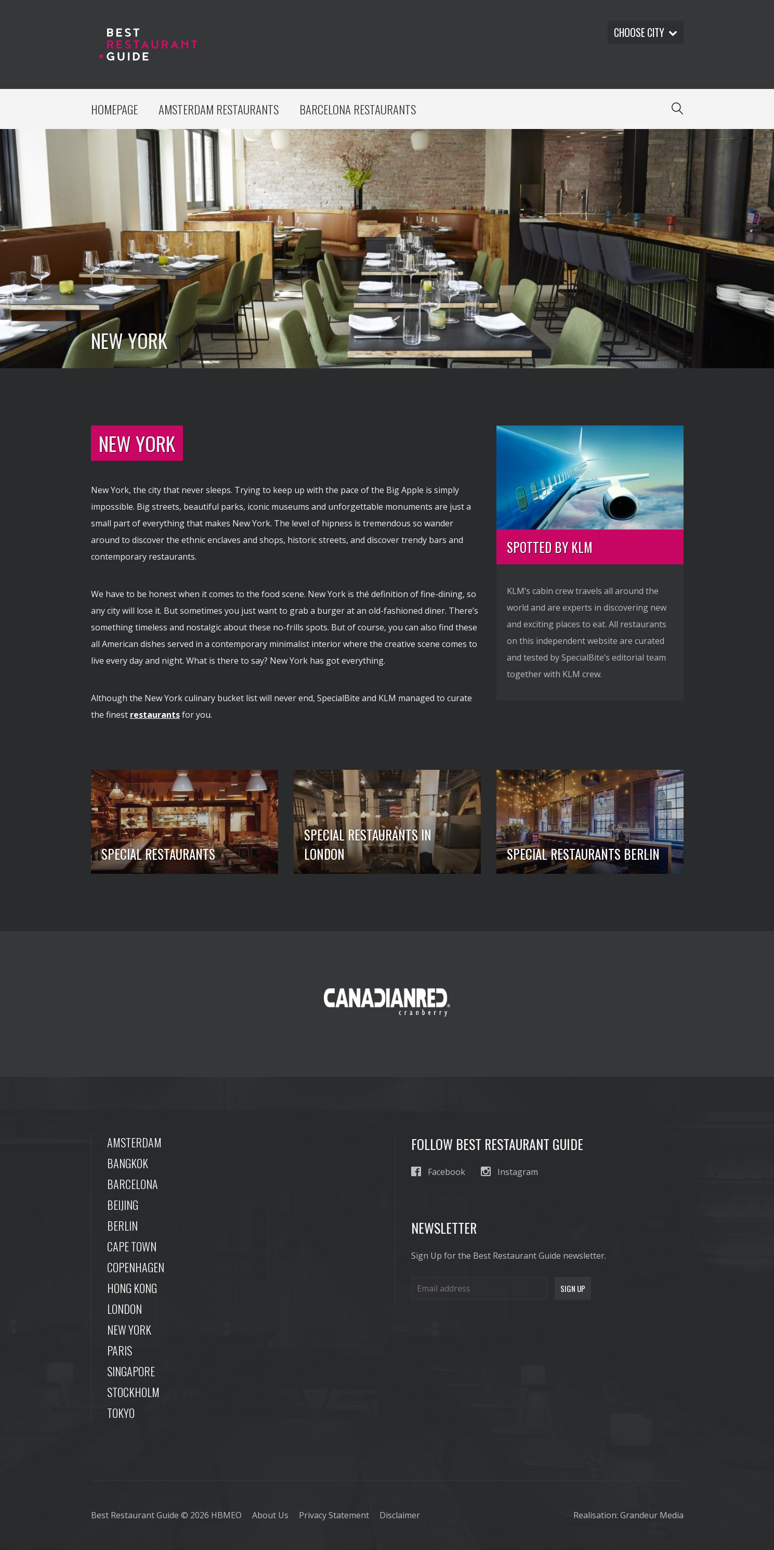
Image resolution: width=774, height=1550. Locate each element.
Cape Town (131, 1246)
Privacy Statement (334, 1515)
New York (129, 1330)
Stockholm (133, 1392)
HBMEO (226, 1515)
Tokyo (121, 1413)
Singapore (131, 1371)
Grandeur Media (652, 1515)
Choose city (644, 33)
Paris (119, 1350)
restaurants (155, 715)
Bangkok (127, 1163)
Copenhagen (135, 1267)
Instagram (509, 1172)
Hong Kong (132, 1288)
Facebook (438, 1172)
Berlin (122, 1226)
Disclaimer (399, 1515)
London (124, 1309)
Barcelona (132, 1184)
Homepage (114, 109)
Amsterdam (134, 1142)
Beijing (122, 1205)
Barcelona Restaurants (360, 109)
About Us (270, 1515)
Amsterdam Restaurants (220, 109)
